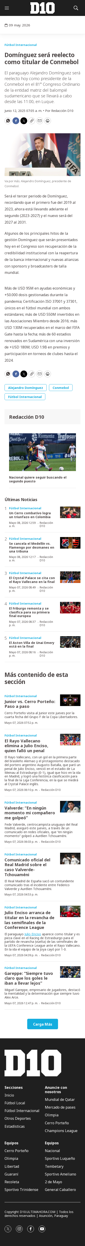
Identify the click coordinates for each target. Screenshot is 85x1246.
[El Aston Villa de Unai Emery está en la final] (70, 642)
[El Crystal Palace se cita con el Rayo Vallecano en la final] (70, 577)
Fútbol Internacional (21, 45)
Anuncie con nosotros (56, 1089)
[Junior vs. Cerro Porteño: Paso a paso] (70, 700)
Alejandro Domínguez (25, 388)
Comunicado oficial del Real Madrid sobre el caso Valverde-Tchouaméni (27, 867)
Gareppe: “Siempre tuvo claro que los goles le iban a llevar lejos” (29, 978)
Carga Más (42, 1024)
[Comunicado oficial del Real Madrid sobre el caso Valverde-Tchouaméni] (70, 858)
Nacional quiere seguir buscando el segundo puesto (37, 479)
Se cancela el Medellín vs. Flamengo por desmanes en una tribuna (31, 547)
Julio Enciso (32, 934)
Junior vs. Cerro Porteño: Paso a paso (30, 704)
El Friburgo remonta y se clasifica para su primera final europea (29, 612)
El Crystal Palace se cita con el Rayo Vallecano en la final (32, 580)
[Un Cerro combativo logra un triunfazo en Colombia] (70, 512)
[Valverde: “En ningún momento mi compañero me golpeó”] (70, 806)
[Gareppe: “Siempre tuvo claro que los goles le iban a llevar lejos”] (70, 972)
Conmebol (61, 388)
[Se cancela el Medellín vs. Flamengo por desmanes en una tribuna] (70, 543)
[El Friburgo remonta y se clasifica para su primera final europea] (70, 607)
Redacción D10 (26, 416)
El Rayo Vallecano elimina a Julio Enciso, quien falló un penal (26, 745)
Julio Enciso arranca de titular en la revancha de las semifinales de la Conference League (29, 920)
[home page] (42, 8)
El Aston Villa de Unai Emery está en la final (31, 645)
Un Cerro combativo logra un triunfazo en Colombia (30, 515)
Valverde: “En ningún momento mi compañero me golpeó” (30, 812)
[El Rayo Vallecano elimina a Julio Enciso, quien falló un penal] (70, 739)
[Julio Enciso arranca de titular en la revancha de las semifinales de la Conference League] (70, 911)
